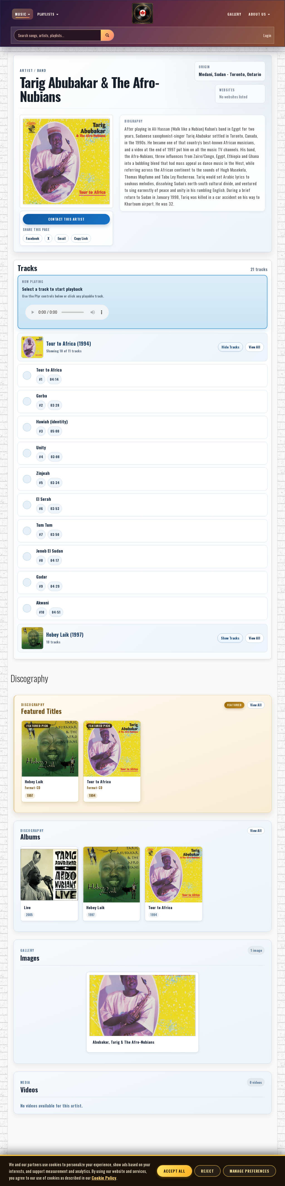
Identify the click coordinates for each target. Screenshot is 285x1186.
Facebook (32, 238)
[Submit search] (107, 35)
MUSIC (22, 14)
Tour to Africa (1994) (68, 343)
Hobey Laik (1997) (64, 634)
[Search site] (57, 35)
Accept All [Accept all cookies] (174, 1171)
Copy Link (81, 238)
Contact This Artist (66, 219)
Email (62, 238)
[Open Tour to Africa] (32, 347)
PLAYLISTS (48, 14)
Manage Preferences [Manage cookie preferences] (249, 1171)
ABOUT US (259, 14)
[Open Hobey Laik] (32, 638)
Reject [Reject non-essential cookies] (207, 1171)
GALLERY (234, 14)
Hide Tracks (230, 347)
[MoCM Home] (142, 14)
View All (254, 347)
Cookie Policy (104, 1178)
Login (267, 35)
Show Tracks (230, 638)
